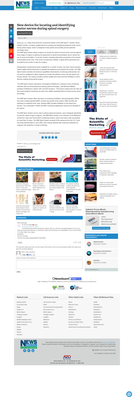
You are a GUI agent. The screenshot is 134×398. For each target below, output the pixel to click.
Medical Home (39, 3)
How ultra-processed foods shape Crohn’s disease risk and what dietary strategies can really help (23, 209)
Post (18, 271)
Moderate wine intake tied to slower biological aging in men (109, 58)
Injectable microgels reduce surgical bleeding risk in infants (108, 229)
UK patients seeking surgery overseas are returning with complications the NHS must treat (73, 187)
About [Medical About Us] (70, 335)
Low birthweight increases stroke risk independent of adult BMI (108, 183)
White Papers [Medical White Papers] (21, 345)
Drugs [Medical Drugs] (19, 360)
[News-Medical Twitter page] (28, 383)
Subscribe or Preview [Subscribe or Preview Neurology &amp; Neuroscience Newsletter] (100, 287)
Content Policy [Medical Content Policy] (73, 357)
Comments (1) (21, 146)
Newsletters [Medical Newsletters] (72, 342)
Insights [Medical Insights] (19, 350)
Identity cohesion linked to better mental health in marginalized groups (108, 195)
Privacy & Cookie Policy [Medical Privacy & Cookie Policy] (75, 355)
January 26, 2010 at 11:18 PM (30, 226)
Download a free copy (101, 262)
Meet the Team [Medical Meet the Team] (73, 337)
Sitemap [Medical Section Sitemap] (71, 345)
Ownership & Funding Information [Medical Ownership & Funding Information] (79, 360)
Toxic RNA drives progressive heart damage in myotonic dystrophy (108, 206)
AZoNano (96, 337)
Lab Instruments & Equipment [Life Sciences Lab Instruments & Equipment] (53, 340)
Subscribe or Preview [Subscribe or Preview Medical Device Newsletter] (100, 277)
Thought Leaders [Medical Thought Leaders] (22, 347)
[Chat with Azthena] (129, 394)
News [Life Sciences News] (45, 337)
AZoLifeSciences (99, 357)
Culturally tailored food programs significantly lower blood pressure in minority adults (109, 70)
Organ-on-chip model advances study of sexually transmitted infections (108, 218)
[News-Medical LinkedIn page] (32, 383)
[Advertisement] (49, 158)
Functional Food (22, 337)
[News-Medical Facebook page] (24, 383)
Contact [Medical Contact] (70, 350)
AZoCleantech (98, 340)
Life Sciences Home (55, 3)
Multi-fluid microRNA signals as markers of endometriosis (39, 207)
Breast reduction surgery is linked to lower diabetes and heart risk (39, 186)
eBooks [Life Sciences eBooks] (45, 355)
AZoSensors (97, 347)
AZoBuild (96, 355)
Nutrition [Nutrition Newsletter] (96, 294)
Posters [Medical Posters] (19, 365)
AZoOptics (97, 342)
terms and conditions (108, 375)
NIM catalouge (22, 222)
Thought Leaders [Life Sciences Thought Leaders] (48, 347)
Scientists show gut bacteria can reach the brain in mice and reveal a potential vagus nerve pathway (23, 187)
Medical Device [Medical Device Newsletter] (98, 275)
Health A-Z (20, 342)
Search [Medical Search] (70, 340)
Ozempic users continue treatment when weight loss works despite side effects (57, 186)
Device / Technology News (32, 143)
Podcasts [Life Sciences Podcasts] (46, 360)
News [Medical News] (18, 340)
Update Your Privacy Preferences (104, 383)
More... (112, 8)
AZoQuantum (98, 352)
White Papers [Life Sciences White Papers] (47, 345)
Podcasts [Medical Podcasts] (19, 367)
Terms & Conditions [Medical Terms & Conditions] (74, 352)
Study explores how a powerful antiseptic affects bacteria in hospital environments (108, 82)
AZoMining (97, 350)
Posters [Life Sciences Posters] (45, 357)
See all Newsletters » (92, 303)
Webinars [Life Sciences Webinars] (46, 352)
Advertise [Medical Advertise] (71, 347)
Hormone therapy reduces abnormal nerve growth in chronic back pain (73, 208)
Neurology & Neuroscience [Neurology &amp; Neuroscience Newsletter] (102, 285)
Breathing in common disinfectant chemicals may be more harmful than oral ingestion (108, 93)
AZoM (95, 335)
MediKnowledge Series (24, 352)
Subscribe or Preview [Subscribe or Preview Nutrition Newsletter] (100, 296)
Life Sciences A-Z (48, 342)
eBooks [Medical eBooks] (19, 362)
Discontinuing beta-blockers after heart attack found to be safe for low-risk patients (109, 104)
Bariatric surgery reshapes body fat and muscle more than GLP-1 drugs (56, 208)
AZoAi (95, 360)
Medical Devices (22, 357)
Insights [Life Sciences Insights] (45, 350)
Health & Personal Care (24, 355)
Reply (20, 242)
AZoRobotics (97, 345)
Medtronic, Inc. (22, 43)
